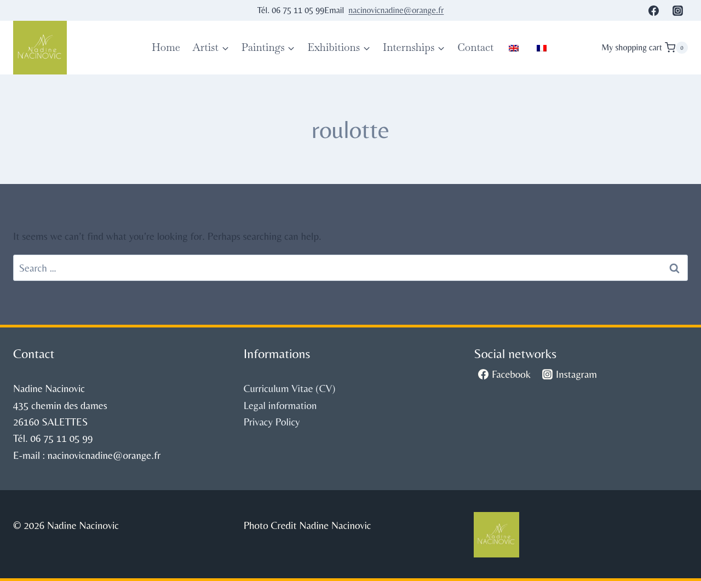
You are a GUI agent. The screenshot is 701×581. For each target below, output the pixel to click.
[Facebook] (653, 10)
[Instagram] (677, 10)
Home (166, 47)
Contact (475, 47)
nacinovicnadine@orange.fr (396, 10)
